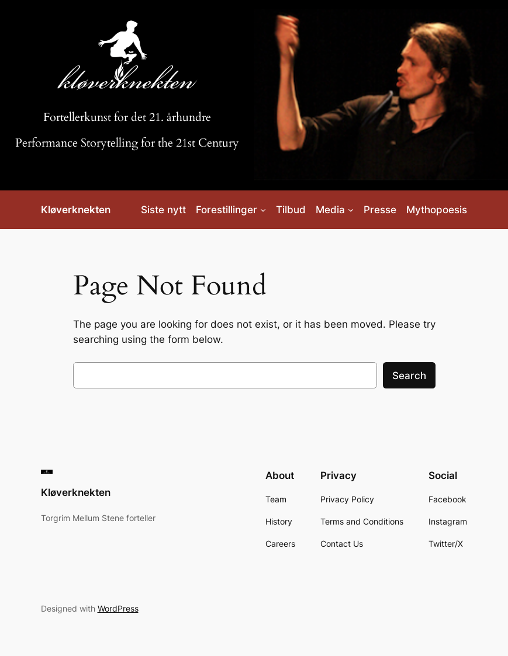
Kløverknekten (75, 210)
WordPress (118, 608)
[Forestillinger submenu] (263, 210)
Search (409, 375)
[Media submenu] (351, 210)
